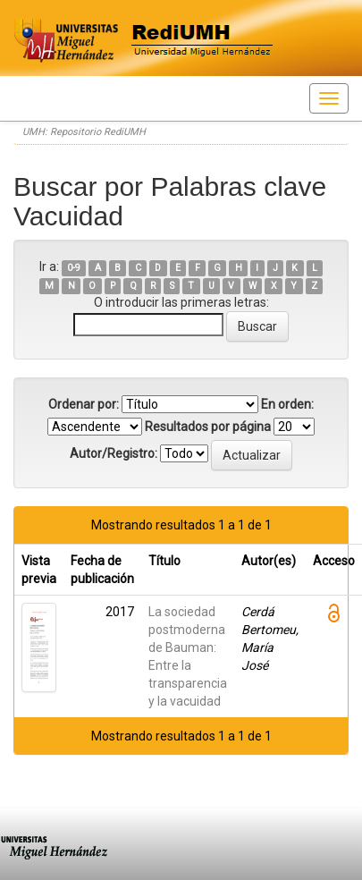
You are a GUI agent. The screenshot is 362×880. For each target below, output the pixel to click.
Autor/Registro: (113, 453)
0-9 (73, 268)
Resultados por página (208, 426)
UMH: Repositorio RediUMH (84, 132)
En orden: (287, 404)
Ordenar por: (83, 404)
